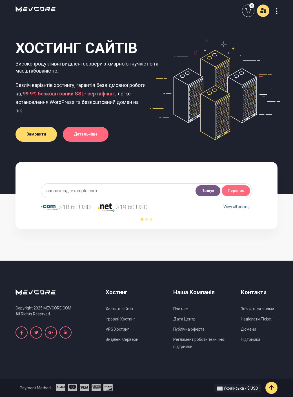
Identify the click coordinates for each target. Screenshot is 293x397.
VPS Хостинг (117, 329)
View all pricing (236, 206)
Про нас (180, 309)
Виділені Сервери (122, 339)
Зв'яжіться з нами (257, 309)
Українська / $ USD (237, 388)
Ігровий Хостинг (120, 319)
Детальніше (85, 134)
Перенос (236, 190)
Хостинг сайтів (119, 309)
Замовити (36, 134)
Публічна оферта (189, 329)
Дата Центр (184, 319)
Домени (248, 329)
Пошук (207, 190)
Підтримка (250, 339)
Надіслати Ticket (256, 319)
